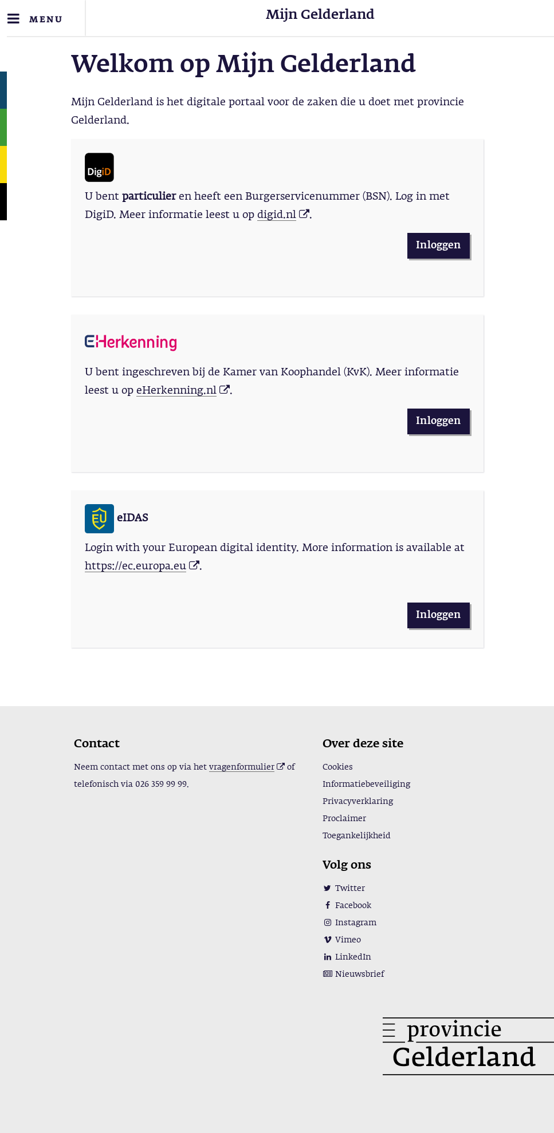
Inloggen (438, 246)
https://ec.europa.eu (135, 566)
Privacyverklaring (358, 802)
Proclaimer (344, 819)
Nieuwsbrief (353, 974)
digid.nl (276, 215)
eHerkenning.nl (176, 391)
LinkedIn (347, 957)
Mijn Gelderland (320, 15)
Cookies (338, 767)
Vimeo (342, 940)
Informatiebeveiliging (366, 785)
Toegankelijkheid (357, 836)
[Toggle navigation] (43, 18)
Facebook (347, 906)
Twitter (344, 889)
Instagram (349, 923)
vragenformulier (241, 767)
